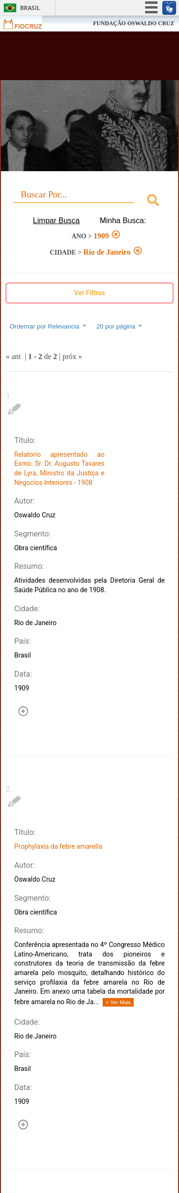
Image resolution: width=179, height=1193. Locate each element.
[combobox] (89, 201)
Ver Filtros (89, 293)
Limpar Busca (56, 220)
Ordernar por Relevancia (48, 326)
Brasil (30, 8)
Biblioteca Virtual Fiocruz (76, 59)
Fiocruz (28, 23)
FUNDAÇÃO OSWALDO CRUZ (133, 23)
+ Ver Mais (118, 1002)
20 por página (120, 326)
